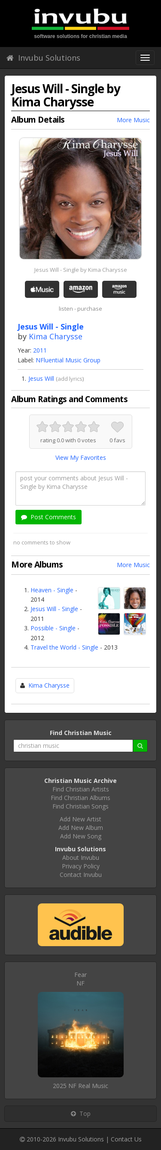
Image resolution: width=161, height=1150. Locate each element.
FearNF (80, 979)
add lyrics (70, 378)
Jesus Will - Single (54, 609)
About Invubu (80, 857)
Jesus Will (41, 378)
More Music (133, 120)
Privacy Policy (81, 866)
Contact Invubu (81, 875)
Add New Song (80, 836)
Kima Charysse (55, 336)
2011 (40, 350)
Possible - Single (53, 628)
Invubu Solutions (43, 58)
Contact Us (126, 1139)
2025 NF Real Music (80, 1086)
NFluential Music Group (68, 360)
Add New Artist (80, 819)
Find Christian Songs (80, 806)
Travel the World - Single (64, 647)
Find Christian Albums (80, 798)
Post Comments (48, 517)
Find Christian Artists (80, 789)
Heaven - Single (51, 590)
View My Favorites (80, 457)
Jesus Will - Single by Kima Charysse (80, 270)
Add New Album (80, 828)
